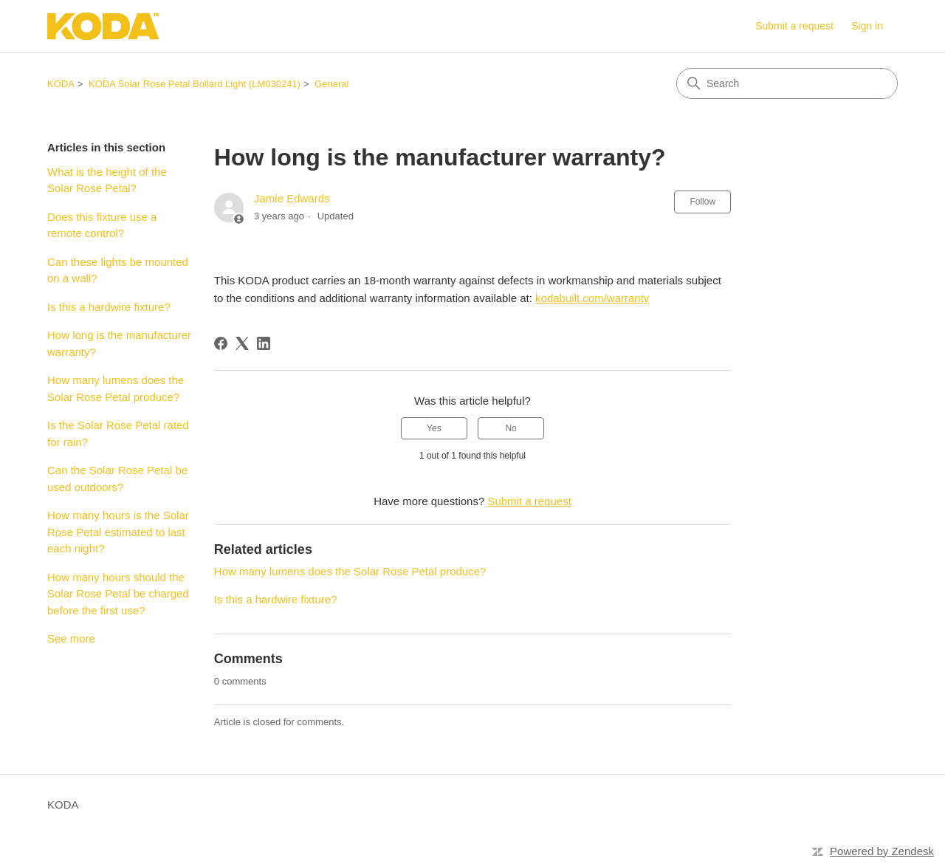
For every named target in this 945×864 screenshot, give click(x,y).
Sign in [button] (867, 26)
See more (71, 638)
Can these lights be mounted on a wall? (117, 270)
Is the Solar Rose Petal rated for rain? (118, 433)
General (331, 83)
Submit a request (794, 26)
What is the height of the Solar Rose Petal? (107, 180)
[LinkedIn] (263, 343)
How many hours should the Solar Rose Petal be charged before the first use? (118, 594)
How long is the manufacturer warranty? (119, 343)
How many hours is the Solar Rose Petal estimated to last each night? (118, 532)
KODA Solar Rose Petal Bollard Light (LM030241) (194, 83)
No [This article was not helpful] (510, 428)
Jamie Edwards (292, 198)
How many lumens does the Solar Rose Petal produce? (115, 388)
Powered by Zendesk (882, 851)
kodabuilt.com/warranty (592, 298)
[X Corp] (242, 343)
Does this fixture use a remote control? (102, 225)
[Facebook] (220, 343)
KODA (61, 83)
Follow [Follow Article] (702, 201)
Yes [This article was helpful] (434, 428)
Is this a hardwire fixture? (109, 307)
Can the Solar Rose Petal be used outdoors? (117, 478)
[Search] (787, 83)
